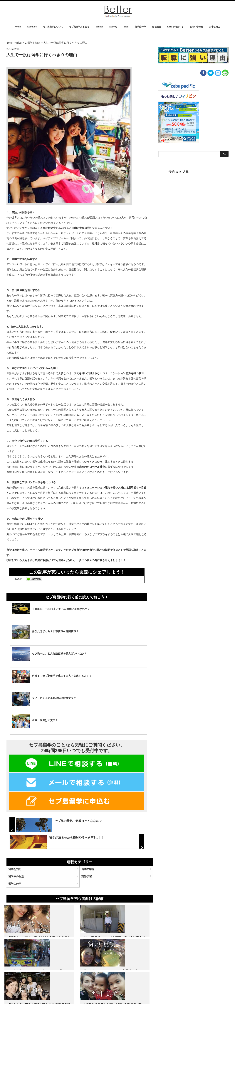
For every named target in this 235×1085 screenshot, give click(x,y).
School (99, 26)
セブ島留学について (53, 26)
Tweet (18, 578)
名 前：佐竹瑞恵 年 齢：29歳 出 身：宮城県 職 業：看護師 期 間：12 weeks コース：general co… (79, 1054)
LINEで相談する (175, 26)
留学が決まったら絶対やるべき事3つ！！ (73, 850)
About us (32, 26)
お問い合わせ (196, 26)
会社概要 (156, 26)
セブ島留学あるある (79, 26)
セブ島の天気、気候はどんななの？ (75, 820)
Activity (113, 26)
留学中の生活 (20, 906)
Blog (125, 26)
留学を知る (19, 897)
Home (18, 26)
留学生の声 (140, 26)
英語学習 (88, 906)
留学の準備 (89, 897)
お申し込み (214, 26)
